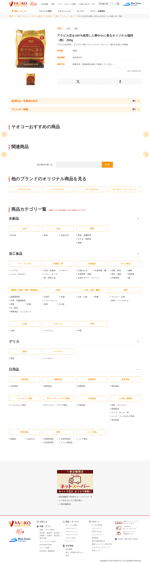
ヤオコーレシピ (64, 11)
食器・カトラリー (119, 405)
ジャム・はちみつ (18, 274)
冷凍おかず (82, 270)
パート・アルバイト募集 (66, 4)
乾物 (29, 304)
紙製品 (13, 439)
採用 (52, 4)
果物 (80, 243)
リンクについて (98, 535)
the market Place (45, 545)
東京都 (56, 536)
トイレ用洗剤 (66, 442)
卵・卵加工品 (50, 278)
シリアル (14, 270)
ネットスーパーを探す (47, 541)
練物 (130, 270)
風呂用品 (115, 386)
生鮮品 (14, 218)
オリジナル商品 (71, 525)
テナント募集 (44, 548)
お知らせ (43, 522)
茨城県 (42, 536)
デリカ (14, 341)
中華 (80, 331)
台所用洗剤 (49, 442)
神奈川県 (42, 538)
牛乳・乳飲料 (50, 270)
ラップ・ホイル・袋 (120, 412)
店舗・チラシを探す (47, 530)
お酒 (12, 331)
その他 (61, 304)
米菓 (63, 297)
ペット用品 (82, 439)
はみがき (31, 439)
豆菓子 (47, 297)
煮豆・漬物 (116, 274)
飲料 (57, 16)
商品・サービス (22, 16)
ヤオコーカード (71, 528)
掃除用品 (48, 386)
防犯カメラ (96, 550)
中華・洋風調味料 (18, 301)
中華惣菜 (115, 278)
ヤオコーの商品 (45, 11)
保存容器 (115, 420)
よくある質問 (97, 525)
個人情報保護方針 (98, 541)
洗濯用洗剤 (49, 439)
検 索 (107, 165)
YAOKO (119, 539)
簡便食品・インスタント (21, 312)
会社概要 (69, 549)
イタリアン (49, 331)
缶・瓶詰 (14, 308)
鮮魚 (46, 235)
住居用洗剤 (65, 439)
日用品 (14, 369)
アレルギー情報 (19, 109)
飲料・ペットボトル (120, 301)
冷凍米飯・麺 (100, 270)
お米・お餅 (82, 297)
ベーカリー (49, 358)
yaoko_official (131, 539)
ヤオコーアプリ (71, 535)
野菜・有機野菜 (84, 235)
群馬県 (49, 533)
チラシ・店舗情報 (97, 11)
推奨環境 (95, 538)
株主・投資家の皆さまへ (75, 552)
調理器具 (115, 409)
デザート (65, 270)
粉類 (12, 304)
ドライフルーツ (50, 301)
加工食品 (48, 16)
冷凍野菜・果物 (84, 274)
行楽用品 (81, 405)
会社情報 (44, 4)
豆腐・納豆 (116, 270)
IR (93, 4)
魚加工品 (65, 235)
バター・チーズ (50, 274)
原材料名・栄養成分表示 (24, 101)
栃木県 (56, 533)
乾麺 (96, 297)
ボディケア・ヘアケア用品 (55, 405)
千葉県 (49, 536)
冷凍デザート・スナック (88, 278)
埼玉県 (42, 533)
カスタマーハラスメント (101, 547)
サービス (80, 11)
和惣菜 (131, 274)
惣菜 (12, 358)
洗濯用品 (81, 386)
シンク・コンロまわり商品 (122, 416)
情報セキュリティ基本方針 (102, 544)
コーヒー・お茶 (68, 16)
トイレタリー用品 (18, 405)
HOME (11, 16)
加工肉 (13, 235)
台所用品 (14, 386)
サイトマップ (97, 528)
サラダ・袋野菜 (84, 239)
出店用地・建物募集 (47, 551)
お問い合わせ (83, 4)
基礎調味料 (15, 297)
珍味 (46, 304)
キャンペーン (71, 541)
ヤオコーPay (70, 538)
